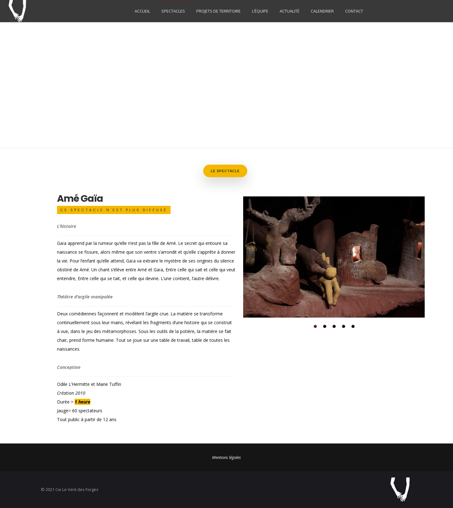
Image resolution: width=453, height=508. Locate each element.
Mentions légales (226, 455)
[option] (320, 256)
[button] (301, 325)
